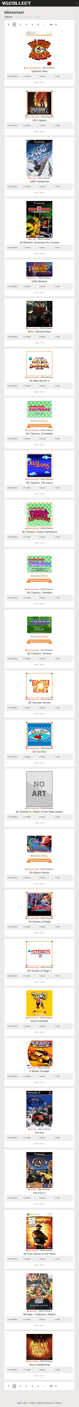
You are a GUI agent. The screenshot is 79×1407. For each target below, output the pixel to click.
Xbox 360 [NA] (32, 1250)
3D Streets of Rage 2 (39, 970)
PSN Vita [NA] (32, 328)
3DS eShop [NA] (32, 377)
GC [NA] (32, 178)
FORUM (32, 1403)
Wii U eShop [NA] (32, 117)
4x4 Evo (39, 1132)
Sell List (28, 17)
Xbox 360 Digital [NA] (32, 68)
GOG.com (32, 278)
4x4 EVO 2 (39, 1192)
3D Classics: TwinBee (39, 592)
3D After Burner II (39, 380)
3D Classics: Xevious (39, 653)
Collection (9, 17)
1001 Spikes (39, 120)
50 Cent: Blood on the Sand (39, 1253)
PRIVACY (58, 1403)
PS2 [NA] (32, 1129)
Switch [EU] (32, 1311)
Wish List (19, 17)
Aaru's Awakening (39, 1364)
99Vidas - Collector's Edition (39, 1314)
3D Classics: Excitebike (39, 433)
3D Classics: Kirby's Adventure (39, 531)
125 (51, 24)
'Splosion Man (39, 71)
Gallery (37, 17)
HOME (19, 1403)
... (44, 24)
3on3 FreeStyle (39, 1021)
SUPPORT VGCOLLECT (45, 1403)
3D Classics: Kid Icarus (39, 482)
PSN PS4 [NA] (32, 1018)
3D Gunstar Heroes (39, 702)
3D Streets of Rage (39, 921)
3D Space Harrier (39, 872)
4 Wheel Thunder (39, 1071)
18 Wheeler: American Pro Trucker (39, 242)
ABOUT (25, 1403)
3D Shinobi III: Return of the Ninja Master (39, 811)
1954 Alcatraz (39, 281)
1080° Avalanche (39, 181)
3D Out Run (39, 751)
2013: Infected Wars (39, 331)
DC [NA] (32, 1068)
